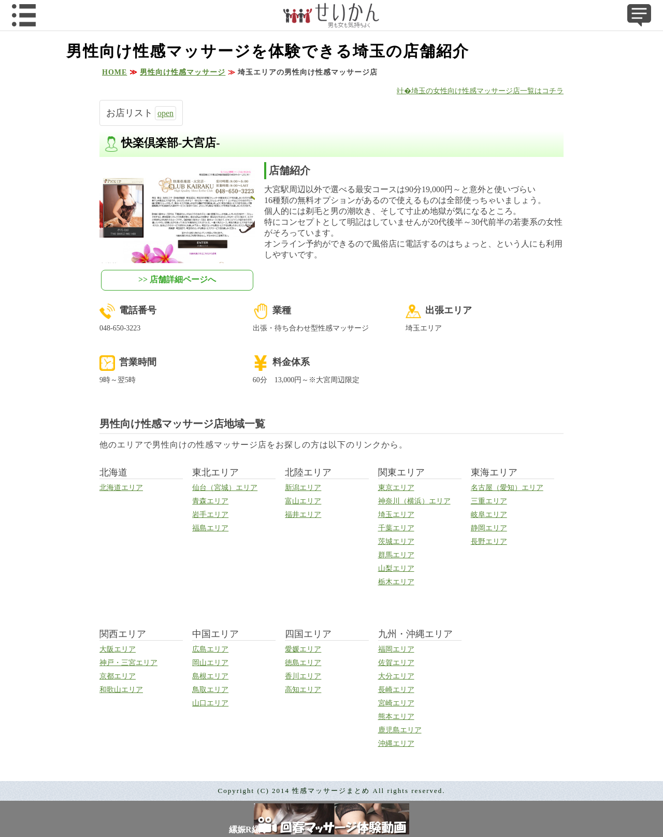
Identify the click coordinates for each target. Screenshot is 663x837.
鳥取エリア (210, 690)
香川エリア (303, 676)
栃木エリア (396, 582)
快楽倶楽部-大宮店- (170, 142)
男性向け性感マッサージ (182, 72)
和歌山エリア (121, 690)
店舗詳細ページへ (183, 279)
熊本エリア (396, 716)
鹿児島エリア (400, 730)
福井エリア (303, 514)
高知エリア (303, 690)
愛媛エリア (303, 649)
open (165, 113)
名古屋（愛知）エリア (507, 488)
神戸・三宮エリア (128, 663)
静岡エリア (489, 528)
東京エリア (396, 488)
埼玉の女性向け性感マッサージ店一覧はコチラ (487, 91)
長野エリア (489, 541)
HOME (114, 72)
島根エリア (210, 676)
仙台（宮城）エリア (224, 488)
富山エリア (303, 501)
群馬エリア (396, 555)
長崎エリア (396, 690)
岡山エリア (210, 663)
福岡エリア (396, 649)
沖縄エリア (396, 743)
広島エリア (210, 649)
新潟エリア (303, 488)
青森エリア (210, 501)
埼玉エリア (396, 514)
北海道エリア (121, 488)
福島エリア (210, 528)
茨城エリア (396, 541)
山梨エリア (396, 568)
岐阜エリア (489, 514)
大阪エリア (117, 649)
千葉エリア (396, 528)
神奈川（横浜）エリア (414, 501)
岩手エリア (210, 514)
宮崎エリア (396, 703)
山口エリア (210, 703)
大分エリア (396, 676)
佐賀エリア (396, 663)
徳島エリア (303, 663)
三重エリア (489, 501)
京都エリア (117, 676)
